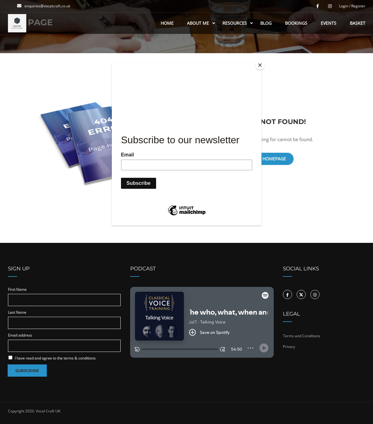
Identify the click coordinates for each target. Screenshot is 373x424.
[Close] (260, 65)
